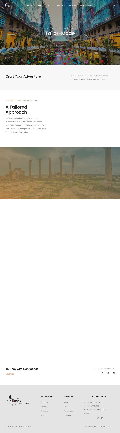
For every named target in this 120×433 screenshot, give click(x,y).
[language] (114, 5)
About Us (40, 5)
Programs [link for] (56, 55)
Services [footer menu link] (44, 407)
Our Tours (10, 374)
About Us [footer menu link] (44, 402)
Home (29, 5)
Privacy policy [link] (90, 426)
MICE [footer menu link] (66, 407)
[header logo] (13, 5)
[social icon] (100, 373)
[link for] (48, 55)
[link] (18, 400)
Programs (61, 5)
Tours (50, 5)
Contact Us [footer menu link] (68, 415)
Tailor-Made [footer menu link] (68, 411)
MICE (82, 5)
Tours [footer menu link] (43, 415)
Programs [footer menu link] (45, 411)
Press (90, 5)
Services (72, 5)
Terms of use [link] (105, 426)
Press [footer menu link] (66, 402)
